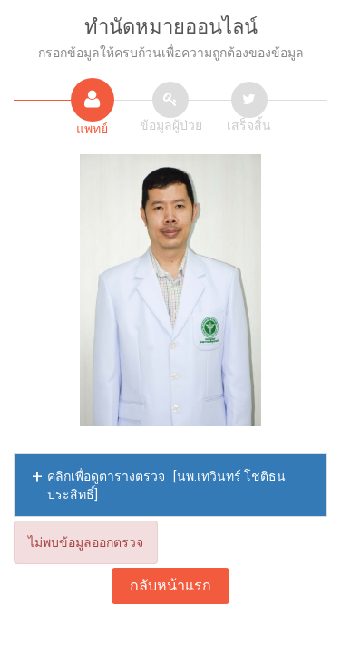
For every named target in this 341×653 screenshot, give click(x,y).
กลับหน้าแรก (170, 585)
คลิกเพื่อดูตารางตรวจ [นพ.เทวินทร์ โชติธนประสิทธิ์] (166, 485)
